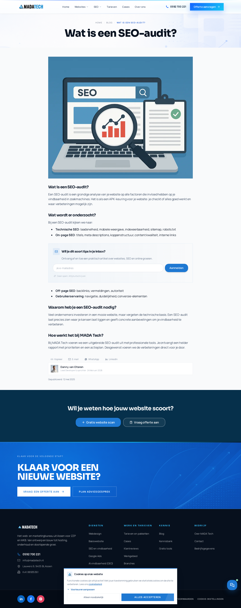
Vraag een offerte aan (43, 491)
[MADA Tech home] (31, 7)
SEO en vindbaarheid (100, 548)
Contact (199, 541)
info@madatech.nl (30, 560)
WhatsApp (92, 359)
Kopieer (56, 359)
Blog (109, 22)
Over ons (140, 6)
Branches (129, 563)
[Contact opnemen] (232, 595)
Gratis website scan (98, 422)
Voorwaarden (185, 599)
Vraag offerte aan (144, 422)
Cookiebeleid (164, 599)
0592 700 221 (28, 554)
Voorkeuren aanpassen (101, 589)
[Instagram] (40, 599)
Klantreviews (131, 548)
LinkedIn (111, 359)
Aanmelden (176, 268)
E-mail (73, 359)
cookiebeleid (98, 584)
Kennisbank (165, 541)
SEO (97, 6)
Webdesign (95, 533)
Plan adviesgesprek (94, 491)
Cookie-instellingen (211, 599)
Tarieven (112, 6)
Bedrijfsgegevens (204, 548)
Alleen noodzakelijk (104, 597)
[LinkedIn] (21, 599)
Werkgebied (130, 556)
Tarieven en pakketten (136, 533)
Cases (126, 6)
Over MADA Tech (203, 533)
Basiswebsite (96, 541)
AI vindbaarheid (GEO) (101, 563)
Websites (81, 6)
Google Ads (95, 556)
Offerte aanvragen (207, 6)
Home (65, 6)
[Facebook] (31, 599)
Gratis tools (165, 548)
